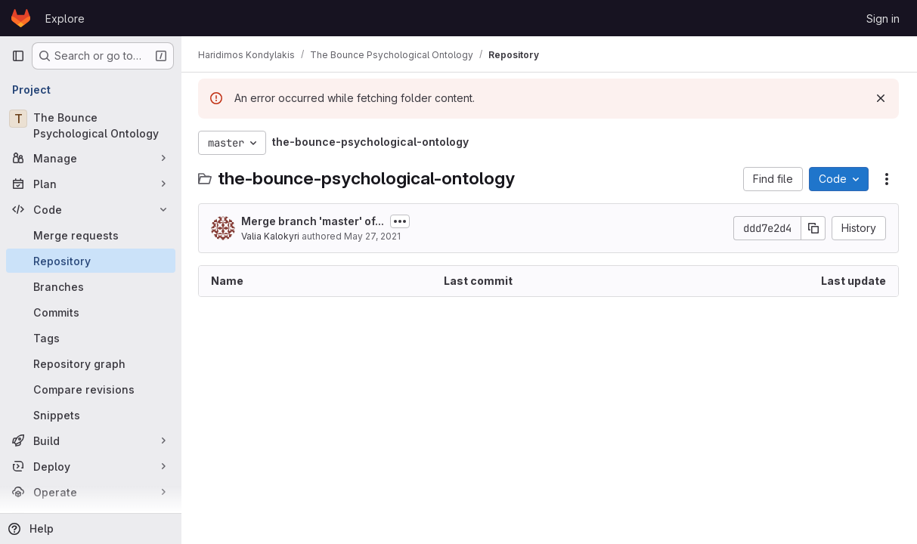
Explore (65, 18)
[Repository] (90, 261)
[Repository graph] (90, 363)
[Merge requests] (90, 235)
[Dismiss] (881, 98)
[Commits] (90, 312)
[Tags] (90, 338)
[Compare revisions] (90, 389)
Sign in (883, 18)
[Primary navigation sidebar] (18, 56)
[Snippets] (90, 415)
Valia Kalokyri (272, 236)
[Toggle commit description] (401, 221)
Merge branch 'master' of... (314, 221)
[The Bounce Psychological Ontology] (90, 125)
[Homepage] (20, 18)
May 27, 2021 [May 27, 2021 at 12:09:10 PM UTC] (373, 236)
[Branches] (90, 286)
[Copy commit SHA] (813, 228)
